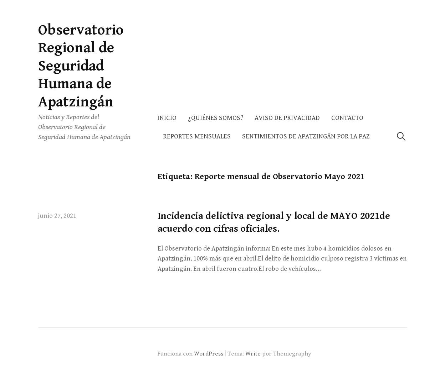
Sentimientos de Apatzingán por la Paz (306, 136)
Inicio (167, 118)
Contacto (347, 118)
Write (253, 353)
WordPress (208, 353)
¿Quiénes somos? (215, 118)
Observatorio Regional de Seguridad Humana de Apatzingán (81, 66)
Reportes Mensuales (197, 136)
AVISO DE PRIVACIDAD (287, 118)
